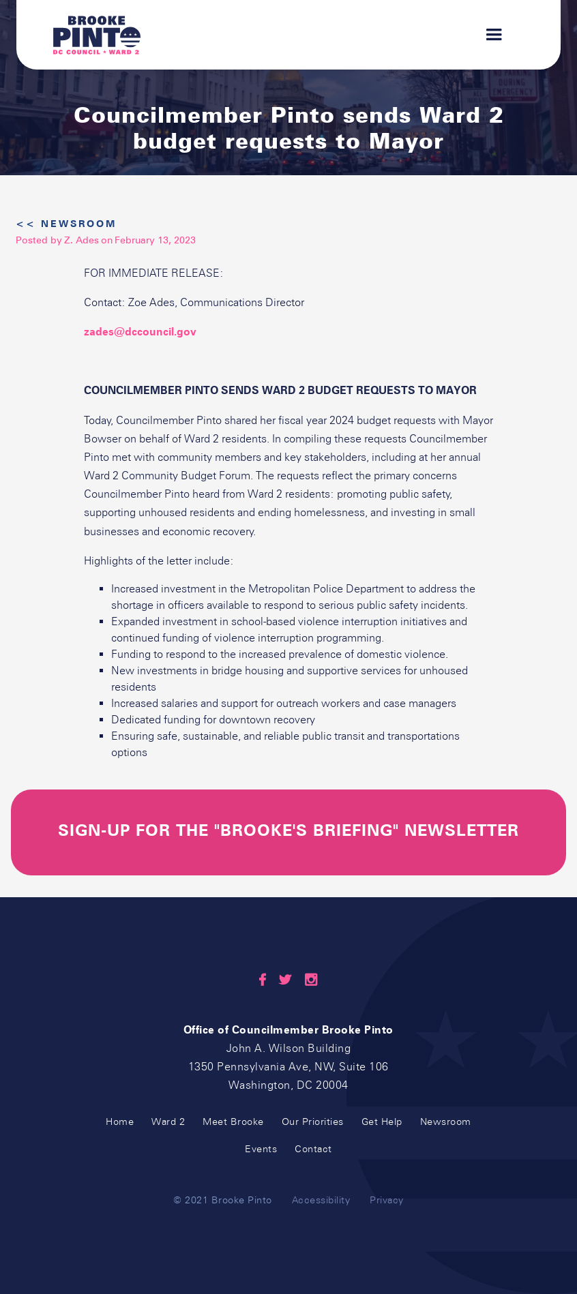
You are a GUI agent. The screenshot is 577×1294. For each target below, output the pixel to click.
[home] (96, 34)
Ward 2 (168, 1122)
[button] (487, 34)
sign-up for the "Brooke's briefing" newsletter (288, 830)
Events (261, 1149)
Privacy (387, 1200)
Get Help (381, 1122)
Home (120, 1122)
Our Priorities (313, 1122)
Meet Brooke (233, 1122)
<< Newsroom (66, 223)
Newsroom (445, 1122)
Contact (313, 1149)
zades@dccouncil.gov (140, 331)
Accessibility (321, 1200)
